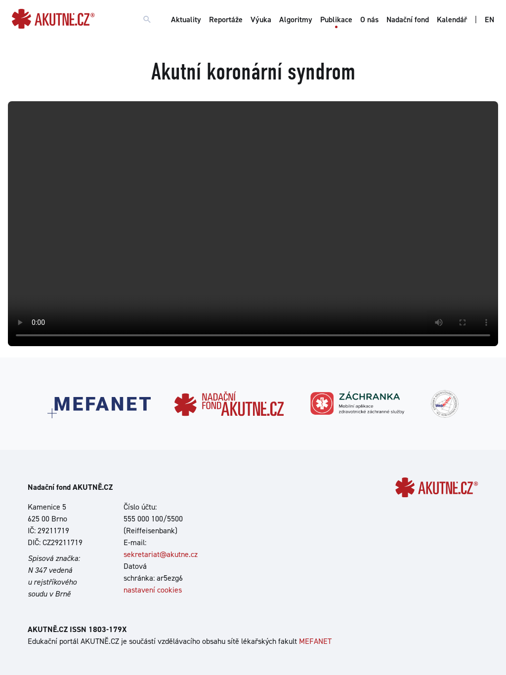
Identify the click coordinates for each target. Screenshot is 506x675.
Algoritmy (295, 19)
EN (489, 19)
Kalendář (452, 19)
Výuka (261, 19)
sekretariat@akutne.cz (161, 554)
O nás (369, 19)
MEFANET (315, 641)
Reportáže (226, 19)
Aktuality (186, 19)
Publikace (336, 19)
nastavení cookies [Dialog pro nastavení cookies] (153, 590)
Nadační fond (407, 19)
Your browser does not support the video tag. (253, 223)
